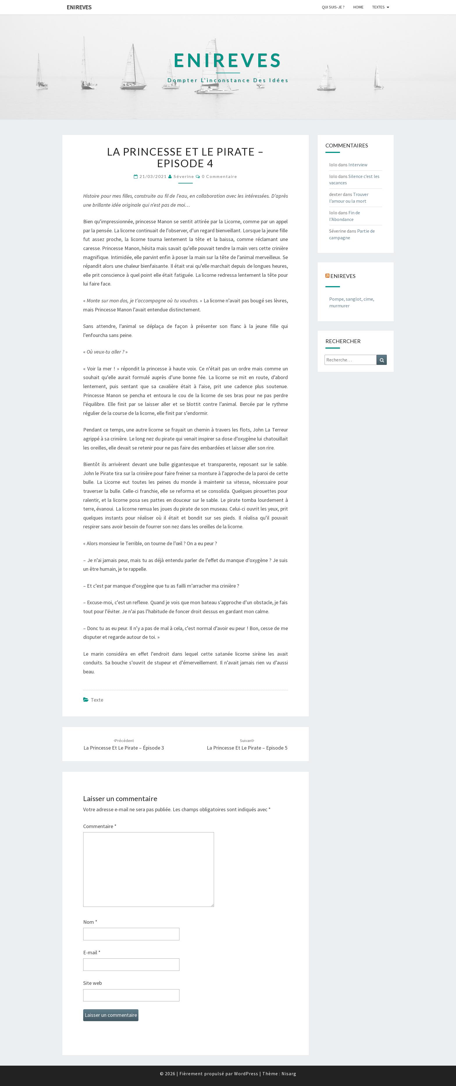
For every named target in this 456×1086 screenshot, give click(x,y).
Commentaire (100, 826)
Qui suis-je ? (333, 7)
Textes (378, 7)
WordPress (246, 1073)
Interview (357, 164)
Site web (92, 983)
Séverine (184, 176)
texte (97, 699)
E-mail (92, 952)
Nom (90, 922)
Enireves (79, 7)
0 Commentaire (219, 176)
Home (358, 7)
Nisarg (289, 1073)
